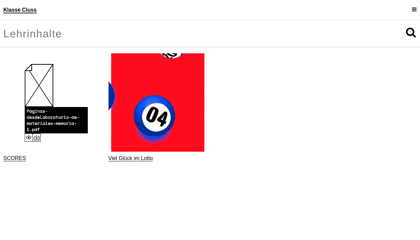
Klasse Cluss (20, 10)
